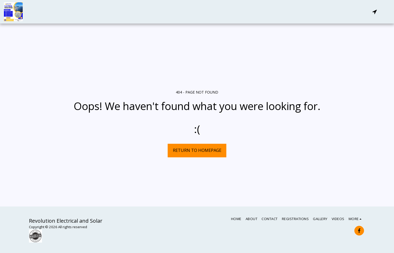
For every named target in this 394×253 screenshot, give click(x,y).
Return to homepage (197, 150)
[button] (374, 12)
